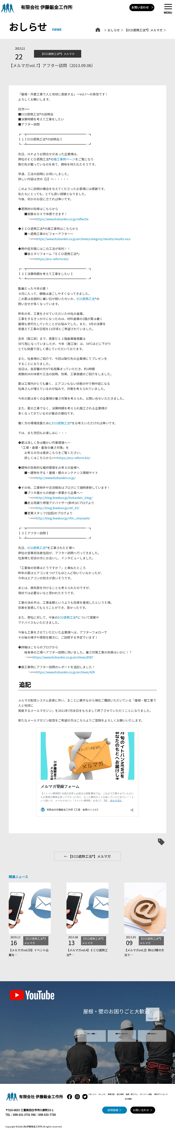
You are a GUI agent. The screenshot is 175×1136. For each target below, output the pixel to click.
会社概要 (128, 1099)
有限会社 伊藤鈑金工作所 (46, 7)
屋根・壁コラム (132, 1094)
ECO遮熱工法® (86, 298)
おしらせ (113, 30)
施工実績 (120, 1094)
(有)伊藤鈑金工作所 (32, 1126)
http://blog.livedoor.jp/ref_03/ (57, 508)
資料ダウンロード (161, 1094)
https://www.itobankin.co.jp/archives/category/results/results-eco (83, 239)
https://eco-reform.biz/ (52, 259)
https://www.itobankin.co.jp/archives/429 (65, 672)
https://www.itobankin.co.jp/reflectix (62, 219)
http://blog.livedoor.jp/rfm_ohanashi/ (63, 518)
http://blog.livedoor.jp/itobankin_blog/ (64, 497)
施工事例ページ (64, 159)
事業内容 (111, 1094)
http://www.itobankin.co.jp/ (56, 477)
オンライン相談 (146, 1094)
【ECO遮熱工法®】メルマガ (143, 30)
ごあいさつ (92, 1094)
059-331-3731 (21, 1115)
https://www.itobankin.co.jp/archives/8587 (62, 657)
